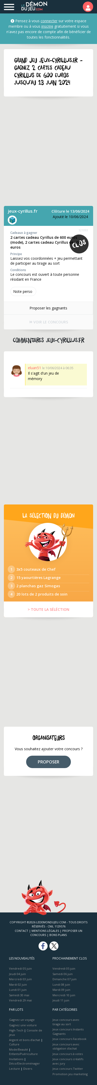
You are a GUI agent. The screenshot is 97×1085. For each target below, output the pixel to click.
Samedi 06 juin (63, 974)
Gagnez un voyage (22, 1020)
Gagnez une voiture (23, 1025)
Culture (14, 1044)
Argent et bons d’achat (24, 1040)
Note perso (23, 291)
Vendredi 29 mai (20, 1000)
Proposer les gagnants (48, 308)
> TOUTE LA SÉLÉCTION (48, 609)
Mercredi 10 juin (64, 995)
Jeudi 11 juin (61, 1000)
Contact (21, 931)
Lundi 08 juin (61, 984)
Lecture (14, 1069)
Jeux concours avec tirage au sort (66, 1022)
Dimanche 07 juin (65, 979)
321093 (83, 230)
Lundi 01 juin (18, 990)
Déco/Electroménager (24, 1063)
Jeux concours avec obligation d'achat (66, 1046)
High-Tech (16, 1030)
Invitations (16, 1059)
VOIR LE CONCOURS (48, 321)
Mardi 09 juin (61, 990)
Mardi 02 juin (18, 984)
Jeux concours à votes (68, 1054)
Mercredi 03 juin (20, 979)
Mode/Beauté (18, 1049)
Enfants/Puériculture (23, 1054)
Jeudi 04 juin (17, 974)
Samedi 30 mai (19, 995)
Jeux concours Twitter (68, 1069)
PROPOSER (48, 762)
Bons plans (58, 935)
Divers (27, 1069)
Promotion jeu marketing (70, 1074)
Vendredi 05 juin (20, 968)
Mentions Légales (45, 931)
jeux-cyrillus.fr (23, 211)
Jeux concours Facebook (69, 1039)
